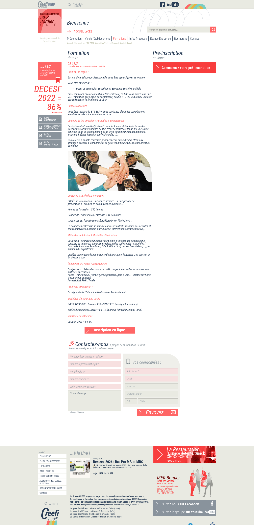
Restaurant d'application (50, 488)
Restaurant (180, 38)
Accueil (70, 43)
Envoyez (161, 412)
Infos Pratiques (138, 38)
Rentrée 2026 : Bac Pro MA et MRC (118, 462)
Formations (119, 38)
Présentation (74, 38)
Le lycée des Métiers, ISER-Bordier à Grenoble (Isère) (92, 514)
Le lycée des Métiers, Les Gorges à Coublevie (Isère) (92, 511)
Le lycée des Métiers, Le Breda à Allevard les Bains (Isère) (95, 508)
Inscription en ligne (109, 330)
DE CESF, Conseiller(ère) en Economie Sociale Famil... (110, 43)
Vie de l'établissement (97, 38)
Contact (194, 38)
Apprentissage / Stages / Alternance (50, 482)
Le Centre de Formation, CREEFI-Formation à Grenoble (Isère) (96, 516)
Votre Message (94, 400)
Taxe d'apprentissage (49, 475)
